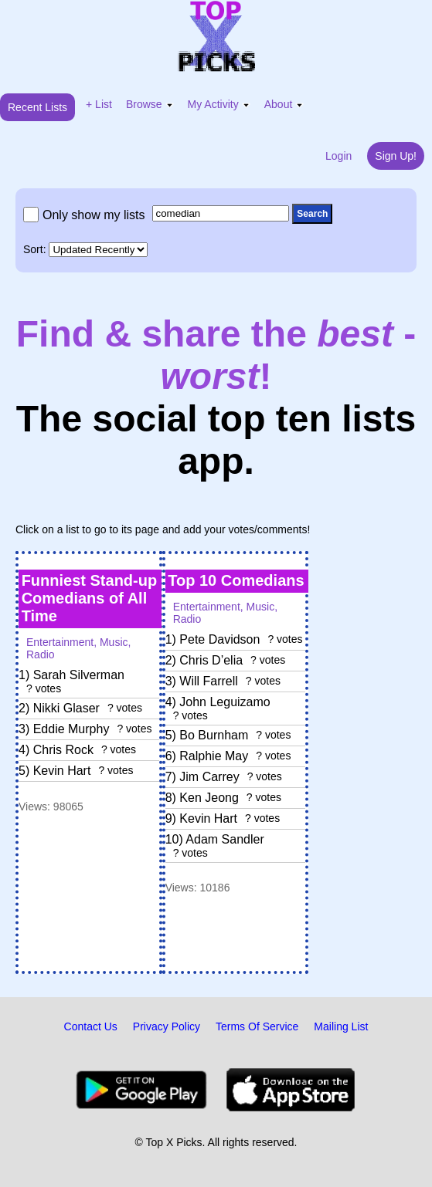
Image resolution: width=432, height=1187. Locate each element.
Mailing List (341, 1026)
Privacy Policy (166, 1026)
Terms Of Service (257, 1026)
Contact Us (90, 1026)
